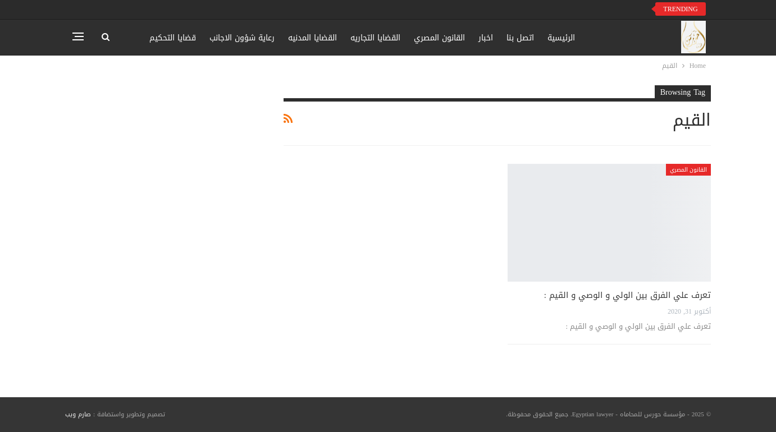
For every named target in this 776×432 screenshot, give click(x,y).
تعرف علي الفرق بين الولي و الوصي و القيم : (627, 295)
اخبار (485, 37)
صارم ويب (78, 414)
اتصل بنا (520, 37)
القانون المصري (439, 37)
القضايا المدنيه (312, 37)
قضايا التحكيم (172, 37)
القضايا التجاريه (375, 37)
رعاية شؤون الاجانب (242, 37)
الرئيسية (561, 37)
